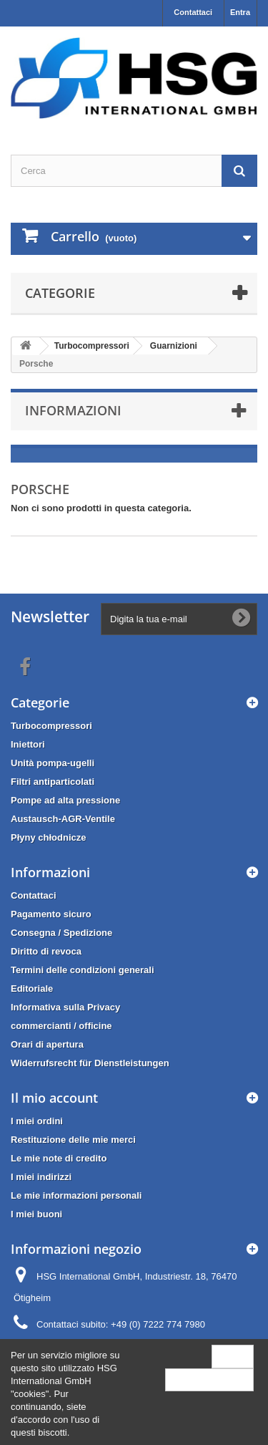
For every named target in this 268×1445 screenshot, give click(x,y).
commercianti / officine (61, 1025)
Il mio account (54, 1097)
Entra (240, 12)
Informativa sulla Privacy (65, 1007)
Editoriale (32, 988)
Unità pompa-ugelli (52, 763)
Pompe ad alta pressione (65, 800)
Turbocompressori (51, 725)
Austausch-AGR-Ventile (63, 818)
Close (232, 1355)
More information (209, 1379)
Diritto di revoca (46, 951)
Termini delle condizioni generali (82, 970)
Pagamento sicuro (51, 914)
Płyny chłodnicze (48, 837)
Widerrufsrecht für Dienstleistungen (90, 1063)
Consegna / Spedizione (61, 932)
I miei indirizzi (41, 1176)
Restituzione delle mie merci (73, 1139)
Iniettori (28, 744)
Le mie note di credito (58, 1158)
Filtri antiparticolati (52, 781)
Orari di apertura (47, 1044)
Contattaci (193, 12)
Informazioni (73, 410)
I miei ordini (37, 1121)
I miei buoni (36, 1214)
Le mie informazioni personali (76, 1195)
